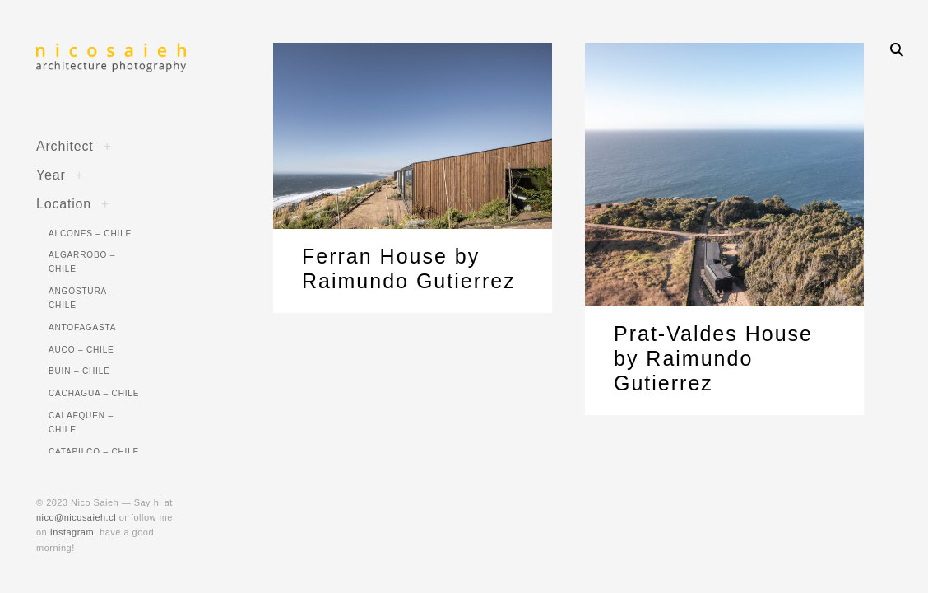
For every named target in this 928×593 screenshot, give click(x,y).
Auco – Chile (81, 349)
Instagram (72, 532)
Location (63, 203)
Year (51, 174)
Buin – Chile (79, 371)
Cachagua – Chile (94, 393)
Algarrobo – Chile (82, 261)
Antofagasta (82, 327)
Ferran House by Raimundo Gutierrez (409, 268)
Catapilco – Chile (94, 451)
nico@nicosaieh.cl (76, 517)
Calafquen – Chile (81, 422)
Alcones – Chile (90, 233)
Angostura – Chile (81, 298)
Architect (65, 145)
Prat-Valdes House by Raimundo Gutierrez (713, 358)
